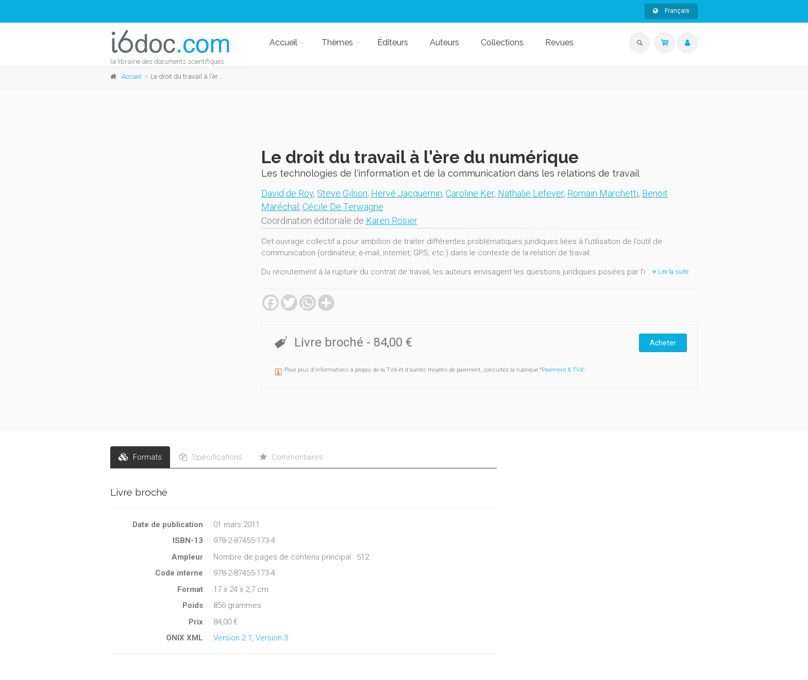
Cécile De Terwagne (342, 206)
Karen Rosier (391, 220)
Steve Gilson (342, 193)
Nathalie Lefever (531, 193)
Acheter (663, 343)
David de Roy (287, 193)
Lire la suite (670, 271)
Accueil (283, 42)
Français (671, 10)
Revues (559, 42)
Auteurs (444, 42)
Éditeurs (392, 42)
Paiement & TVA (562, 370)
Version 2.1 (232, 637)
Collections (502, 42)
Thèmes (337, 42)
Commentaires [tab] (291, 457)
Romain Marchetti (602, 193)
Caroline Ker (470, 193)
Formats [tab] (140, 457)
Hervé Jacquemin (406, 193)
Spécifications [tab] (210, 457)
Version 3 (272, 637)
